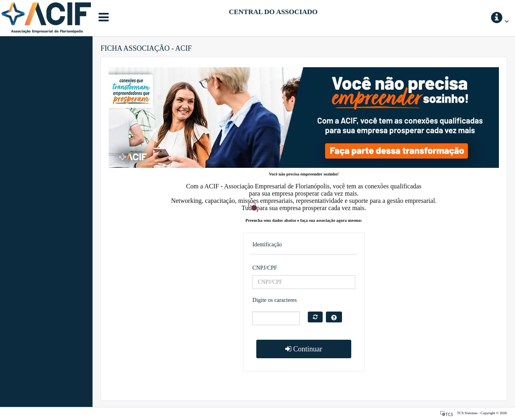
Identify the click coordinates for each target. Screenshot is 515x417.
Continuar (303, 349)
